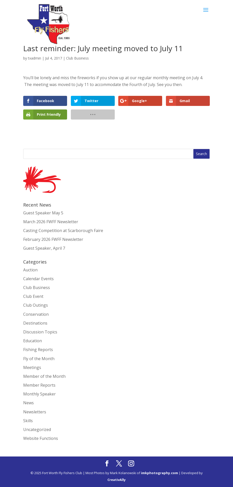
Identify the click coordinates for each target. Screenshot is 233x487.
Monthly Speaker (39, 394)
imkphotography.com (159, 473)
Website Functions (40, 438)
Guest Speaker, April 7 (44, 248)
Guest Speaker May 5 (43, 213)
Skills (28, 420)
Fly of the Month (38, 358)
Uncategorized (37, 429)
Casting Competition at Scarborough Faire (63, 230)
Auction (30, 270)
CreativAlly (116, 479)
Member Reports (39, 385)
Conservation (36, 314)
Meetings (32, 367)
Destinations (35, 323)
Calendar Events (38, 278)
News (28, 403)
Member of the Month (44, 376)
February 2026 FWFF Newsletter (53, 239)
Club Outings (35, 305)
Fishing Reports (38, 349)
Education (32, 340)
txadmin (34, 58)
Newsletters (34, 412)
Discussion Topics (40, 332)
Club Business (77, 58)
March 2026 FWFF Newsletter (50, 221)
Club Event (33, 296)
